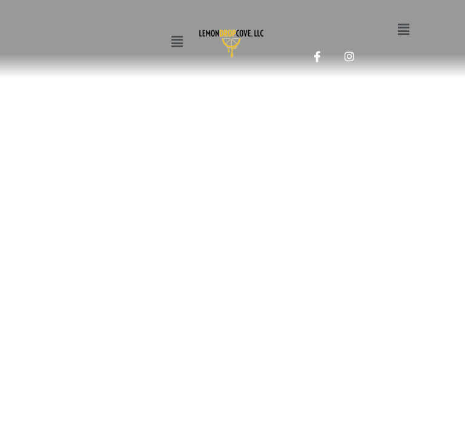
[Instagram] (349, 53)
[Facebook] (317, 53)
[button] (177, 41)
